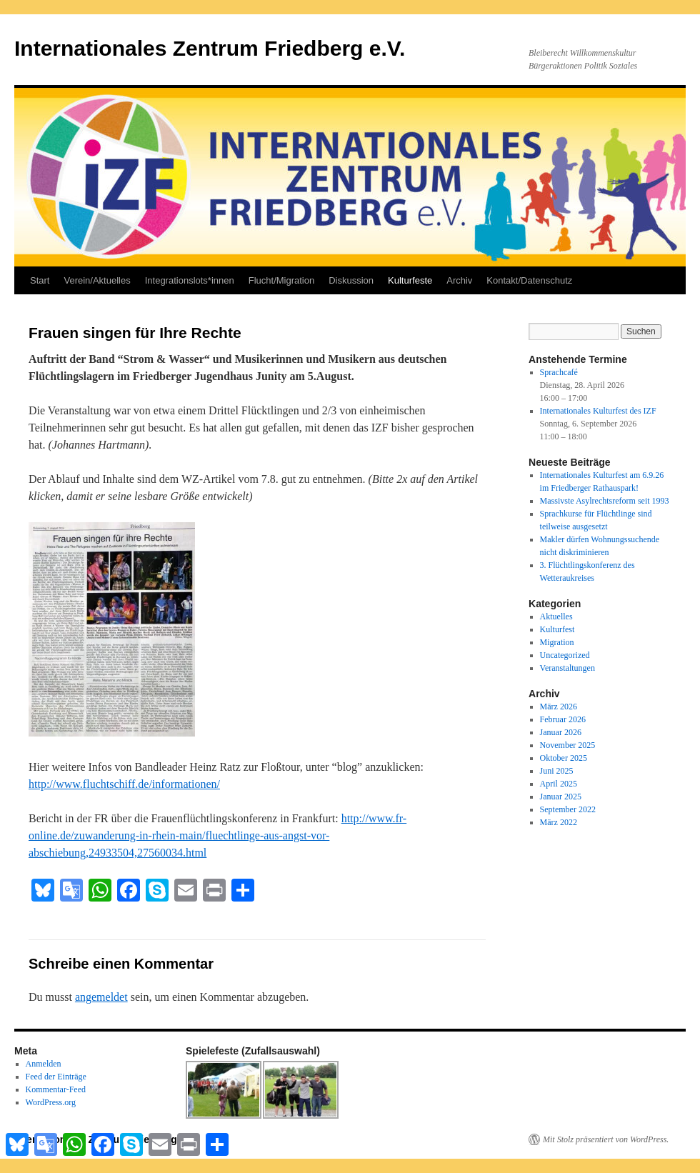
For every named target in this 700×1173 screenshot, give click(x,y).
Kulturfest (557, 629)
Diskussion (351, 280)
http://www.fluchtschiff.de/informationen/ (124, 784)
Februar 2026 (563, 719)
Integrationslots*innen (189, 280)
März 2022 (558, 822)
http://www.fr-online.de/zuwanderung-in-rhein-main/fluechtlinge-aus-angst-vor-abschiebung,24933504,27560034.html (217, 835)
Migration (557, 642)
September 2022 (568, 809)
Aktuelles (556, 617)
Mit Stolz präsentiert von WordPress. (606, 1139)
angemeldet (101, 997)
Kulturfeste (410, 280)
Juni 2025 (557, 771)
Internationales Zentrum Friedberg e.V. (209, 48)
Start (39, 280)
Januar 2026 (560, 732)
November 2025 (568, 745)
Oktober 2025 (563, 758)
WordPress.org (51, 1102)
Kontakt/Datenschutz (529, 280)
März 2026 (558, 707)
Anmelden (43, 1064)
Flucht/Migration (281, 280)
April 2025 (558, 784)
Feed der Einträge (56, 1077)
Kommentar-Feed (56, 1089)
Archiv (459, 280)
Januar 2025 (560, 797)
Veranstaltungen (567, 668)
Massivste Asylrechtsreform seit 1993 (604, 501)
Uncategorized (565, 655)
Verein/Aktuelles (97, 280)
